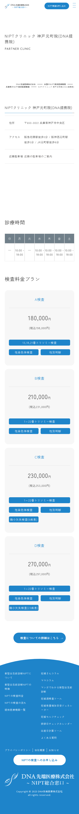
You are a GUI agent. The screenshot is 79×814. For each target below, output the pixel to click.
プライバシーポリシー (18, 750)
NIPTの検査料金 (14, 695)
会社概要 (40, 750)
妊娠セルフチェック (53, 716)
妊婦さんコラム (50, 673)
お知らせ (54, 750)
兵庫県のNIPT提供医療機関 (18, 86)
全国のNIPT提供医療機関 (55, 84)
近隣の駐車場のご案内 (38, 156)
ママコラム (47, 680)
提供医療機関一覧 (15, 709)
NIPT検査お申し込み (57, 6)
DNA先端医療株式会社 (26, 84)
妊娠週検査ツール (51, 698)
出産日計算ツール (51, 730)
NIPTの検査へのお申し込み (40, 760)
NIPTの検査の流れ (15, 702)
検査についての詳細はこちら (41, 637)
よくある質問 (49, 737)
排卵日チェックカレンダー (56, 723)
